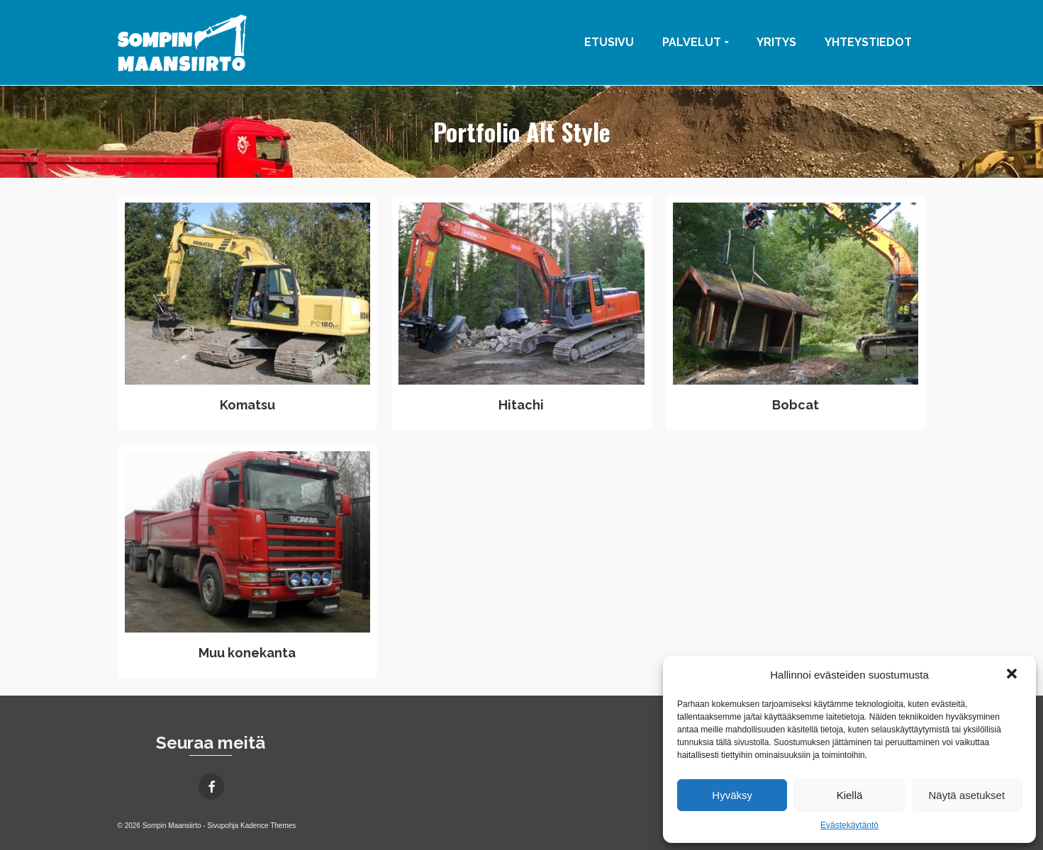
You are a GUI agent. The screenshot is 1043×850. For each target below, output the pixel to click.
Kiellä (850, 795)
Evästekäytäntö (849, 825)
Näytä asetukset (967, 795)
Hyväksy (732, 795)
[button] (1013, 675)
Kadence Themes (268, 825)
